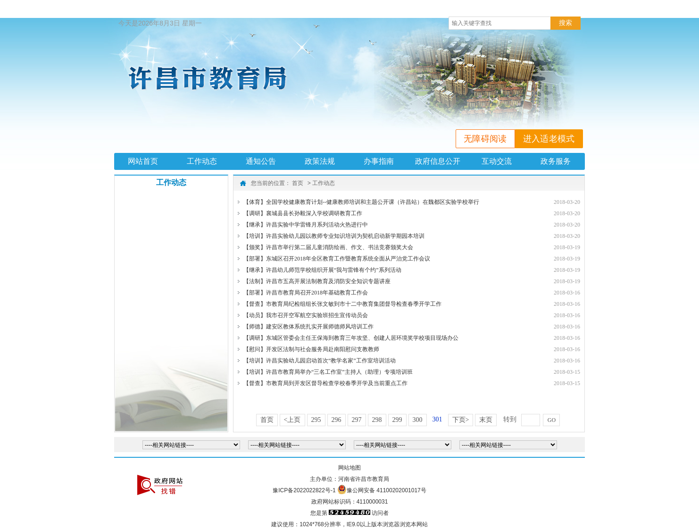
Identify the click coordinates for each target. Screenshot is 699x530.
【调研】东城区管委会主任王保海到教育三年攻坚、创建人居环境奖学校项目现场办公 (350, 338)
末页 (485, 419)
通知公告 (261, 161)
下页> (460, 419)
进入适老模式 (549, 138)
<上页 (292, 419)
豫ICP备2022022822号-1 (304, 490)
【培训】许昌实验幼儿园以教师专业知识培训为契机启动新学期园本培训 (333, 236)
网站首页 (143, 161)
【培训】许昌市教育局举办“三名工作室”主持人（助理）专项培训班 (328, 372)
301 (437, 419)
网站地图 (349, 467)
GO (552, 420)
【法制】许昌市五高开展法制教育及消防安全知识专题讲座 (317, 281)
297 (357, 419)
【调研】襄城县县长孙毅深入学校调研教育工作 (302, 213)
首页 (297, 183)
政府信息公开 (437, 161)
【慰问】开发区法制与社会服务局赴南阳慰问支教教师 (311, 349)
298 (377, 419)
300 (418, 419)
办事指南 (379, 161)
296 (336, 419)
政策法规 (320, 161)
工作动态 (202, 161)
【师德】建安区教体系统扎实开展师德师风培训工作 (308, 326)
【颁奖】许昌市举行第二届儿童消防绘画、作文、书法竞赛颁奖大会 (328, 247)
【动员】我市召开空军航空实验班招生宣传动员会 (305, 315)
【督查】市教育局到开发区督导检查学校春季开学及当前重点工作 (325, 383)
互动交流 (497, 161)
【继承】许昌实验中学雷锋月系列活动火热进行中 (305, 224)
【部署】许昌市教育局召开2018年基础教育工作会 (305, 292)
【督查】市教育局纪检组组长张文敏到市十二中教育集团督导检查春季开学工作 (342, 304)
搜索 (565, 22)
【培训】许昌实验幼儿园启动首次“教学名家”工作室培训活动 (319, 360)
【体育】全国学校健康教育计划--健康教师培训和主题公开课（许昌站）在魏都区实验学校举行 (361, 202)
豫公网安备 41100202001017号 (386, 490)
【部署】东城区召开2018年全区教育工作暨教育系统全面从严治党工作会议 (336, 258)
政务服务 (556, 161)
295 (316, 419)
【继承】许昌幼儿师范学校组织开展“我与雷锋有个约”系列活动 (322, 270)
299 (397, 419)
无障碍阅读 (485, 138)
